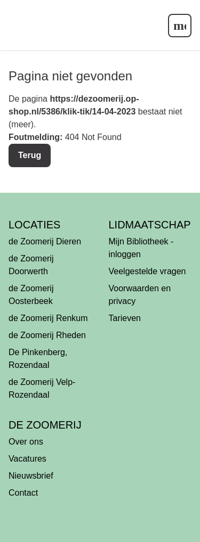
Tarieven (125, 318)
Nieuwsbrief (31, 475)
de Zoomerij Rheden (47, 335)
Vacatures (27, 458)
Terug (29, 155)
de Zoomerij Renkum (48, 318)
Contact (23, 492)
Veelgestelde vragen (147, 271)
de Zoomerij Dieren (45, 241)
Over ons (26, 441)
